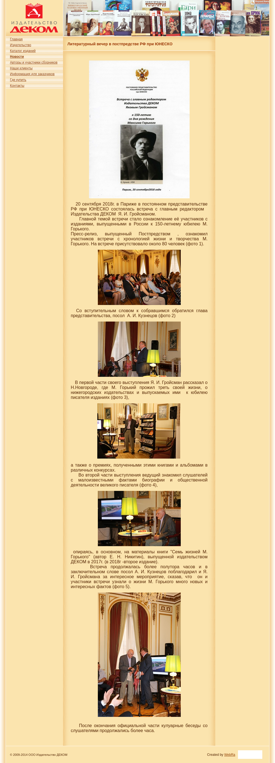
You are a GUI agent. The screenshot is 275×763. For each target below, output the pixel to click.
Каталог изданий (23, 51)
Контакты (17, 86)
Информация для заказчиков (32, 74)
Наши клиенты (21, 68)
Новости (17, 57)
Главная (16, 39)
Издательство (20, 45)
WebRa (229, 755)
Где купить (18, 80)
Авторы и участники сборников (33, 62)
